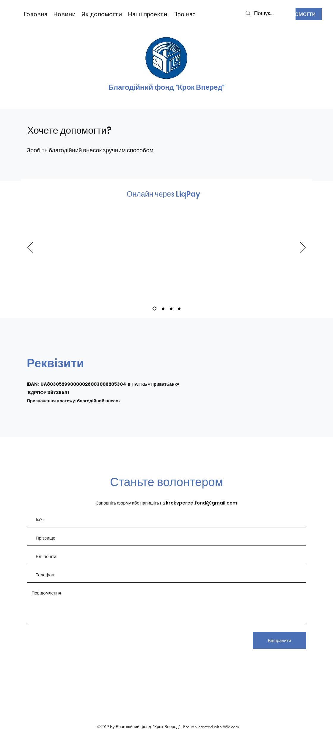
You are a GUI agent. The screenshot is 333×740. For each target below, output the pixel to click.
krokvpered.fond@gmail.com (201, 503)
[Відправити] (279, 640)
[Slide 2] (163, 308)
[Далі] (303, 247)
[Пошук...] (268, 13)
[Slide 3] (171, 308)
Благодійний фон (138, 87)
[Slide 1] (154, 309)
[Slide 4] (179, 308)
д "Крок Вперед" (197, 87)
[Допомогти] (299, 14)
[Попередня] (30, 247)
